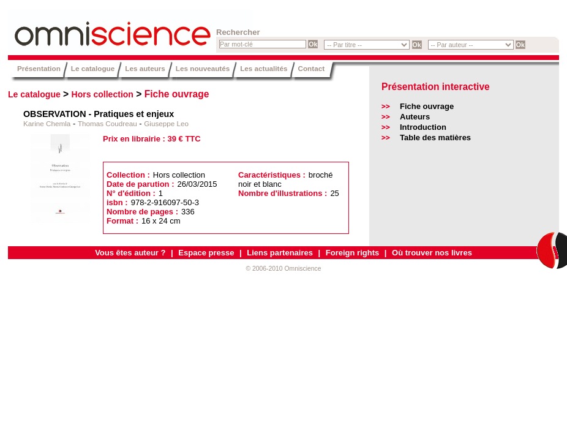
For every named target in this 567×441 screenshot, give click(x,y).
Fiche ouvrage (177, 94)
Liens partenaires (280, 252)
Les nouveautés (203, 68)
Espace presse (206, 252)
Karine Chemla (46, 123)
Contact (311, 68)
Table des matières (435, 137)
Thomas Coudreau (107, 123)
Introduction (423, 127)
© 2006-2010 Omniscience (283, 268)
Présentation (39, 68)
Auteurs (415, 116)
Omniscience (81, 27)
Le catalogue (93, 68)
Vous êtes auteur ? (130, 252)
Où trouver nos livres (432, 252)
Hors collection (102, 94)
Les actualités (263, 68)
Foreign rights (352, 252)
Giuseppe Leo (166, 123)
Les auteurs (145, 68)
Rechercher (238, 32)
